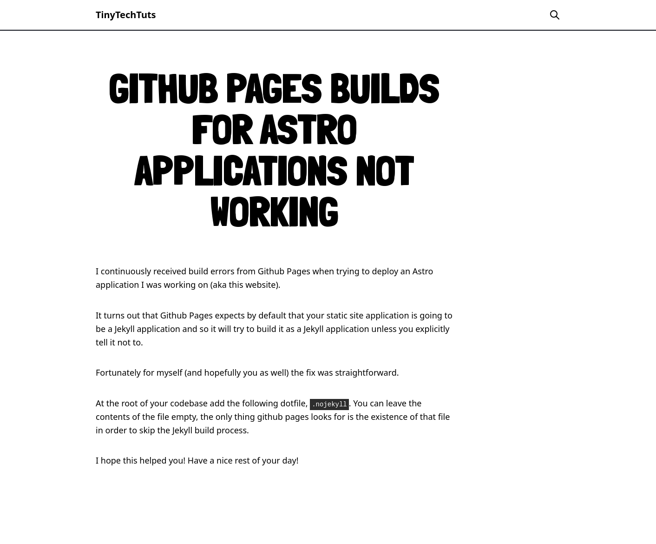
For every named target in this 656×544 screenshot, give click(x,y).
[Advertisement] (563, 232)
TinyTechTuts (126, 14)
